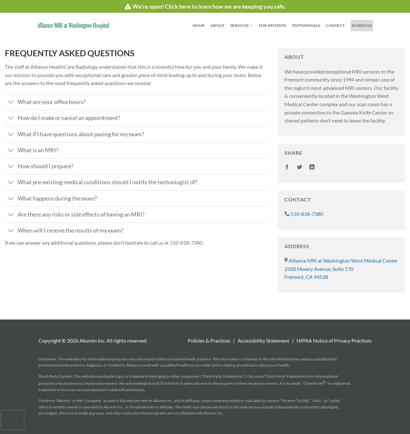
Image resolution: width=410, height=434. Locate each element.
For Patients (272, 25)
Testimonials (306, 25)
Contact (335, 25)
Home (199, 25)
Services (241, 25)
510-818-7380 (303, 214)
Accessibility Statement (263, 340)
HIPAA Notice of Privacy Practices (334, 340)
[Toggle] (11, 103)
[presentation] (12, 420)
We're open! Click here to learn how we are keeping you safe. (205, 6)
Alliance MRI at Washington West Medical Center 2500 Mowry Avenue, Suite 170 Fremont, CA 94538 (341, 268)
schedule (362, 25)
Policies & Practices (209, 340)
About (217, 25)
